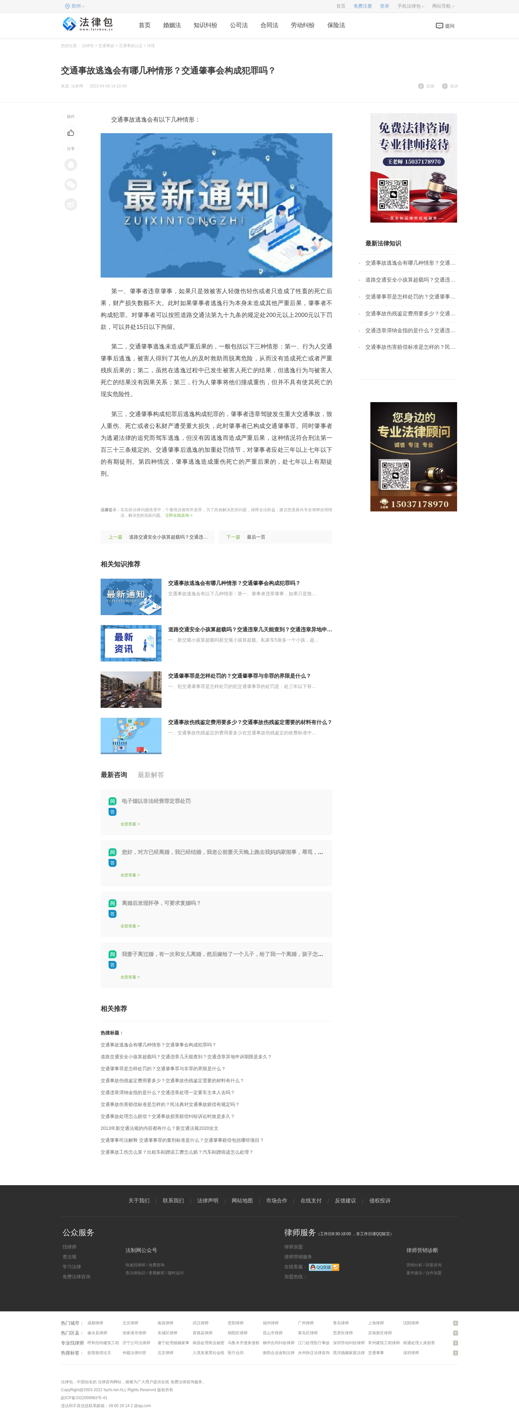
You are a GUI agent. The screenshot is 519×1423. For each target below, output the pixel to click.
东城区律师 (167, 1333)
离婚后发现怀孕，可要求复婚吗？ (161, 903)
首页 (341, 6)
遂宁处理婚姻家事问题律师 (181, 1343)
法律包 (88, 45)
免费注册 (363, 6)
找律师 (69, 1246)
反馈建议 (345, 1200)
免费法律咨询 (76, 1276)
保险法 (336, 25)
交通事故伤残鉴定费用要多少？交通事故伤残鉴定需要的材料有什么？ (250, 722)
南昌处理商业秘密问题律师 (216, 1343)
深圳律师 (411, 1352)
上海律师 (376, 1323)
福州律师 (271, 1323)
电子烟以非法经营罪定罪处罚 (156, 801)
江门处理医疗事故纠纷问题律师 (326, 1343)
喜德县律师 (202, 1333)
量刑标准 (157, 493)
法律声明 (207, 1200)
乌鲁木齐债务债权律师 (247, 1343)
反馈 (430, 86)
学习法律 (72, 1266)
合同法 (269, 25)
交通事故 (106, 45)
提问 (449, 25)
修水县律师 (97, 1333)
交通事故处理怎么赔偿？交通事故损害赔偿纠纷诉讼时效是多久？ (168, 1116)
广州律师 (306, 1323)
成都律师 (95, 1323)
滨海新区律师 (380, 1333)
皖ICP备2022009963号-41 (84, 1398)
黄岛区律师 (308, 1333)
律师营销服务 (298, 1256)
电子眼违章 (217, 493)
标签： (109, 493)
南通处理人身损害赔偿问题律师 (431, 1343)
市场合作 (276, 1200)
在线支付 (311, 1200)
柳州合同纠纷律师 (279, 1343)
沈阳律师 (411, 1323)
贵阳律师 (236, 1323)
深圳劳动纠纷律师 (349, 1343)
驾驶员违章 (186, 493)
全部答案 (128, 824)
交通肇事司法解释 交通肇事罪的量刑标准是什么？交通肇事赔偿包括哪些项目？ (182, 1140)
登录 (384, 6)
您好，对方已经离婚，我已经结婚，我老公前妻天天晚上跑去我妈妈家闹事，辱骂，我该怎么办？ (236, 852)
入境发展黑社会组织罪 (212, 1352)
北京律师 (130, 1323)
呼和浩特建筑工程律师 (107, 1343)
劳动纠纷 (303, 25)
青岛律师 (341, 1323)
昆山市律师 (273, 1333)
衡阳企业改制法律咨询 (283, 1352)
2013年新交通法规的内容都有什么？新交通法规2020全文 (159, 1128)
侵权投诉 (380, 1200)
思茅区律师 (343, 1333)
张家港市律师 (134, 1333)
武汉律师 (201, 1323)
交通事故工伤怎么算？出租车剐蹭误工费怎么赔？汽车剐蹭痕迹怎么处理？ (177, 1152)
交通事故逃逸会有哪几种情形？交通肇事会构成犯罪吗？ (234, 583)
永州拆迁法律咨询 (314, 1352)
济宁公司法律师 (136, 1343)
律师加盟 (293, 1246)
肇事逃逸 (132, 493)
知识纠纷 (205, 25)
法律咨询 (106, 1382)
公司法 (239, 25)
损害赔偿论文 (99, 1352)
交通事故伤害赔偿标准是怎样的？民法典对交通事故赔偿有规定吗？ (170, 1104)
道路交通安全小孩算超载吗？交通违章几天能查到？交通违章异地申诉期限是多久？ (266, 629)
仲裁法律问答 (134, 1352)
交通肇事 (376, 1352)
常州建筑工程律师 (384, 1343)
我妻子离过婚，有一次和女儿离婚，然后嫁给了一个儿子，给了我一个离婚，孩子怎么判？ (228, 954)
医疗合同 (236, 1352)
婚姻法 (172, 25)
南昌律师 (165, 1323)
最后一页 (256, 537)
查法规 (69, 1256)
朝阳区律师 (238, 1333)
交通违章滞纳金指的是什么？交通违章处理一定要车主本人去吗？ (168, 1092)
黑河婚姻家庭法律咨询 (353, 1352)
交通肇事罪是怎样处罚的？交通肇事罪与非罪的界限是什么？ (239, 676)
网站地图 (242, 1200)
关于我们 (139, 1200)
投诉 (454, 86)
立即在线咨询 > (178, 515)
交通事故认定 (131, 45)
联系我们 (173, 1200)
